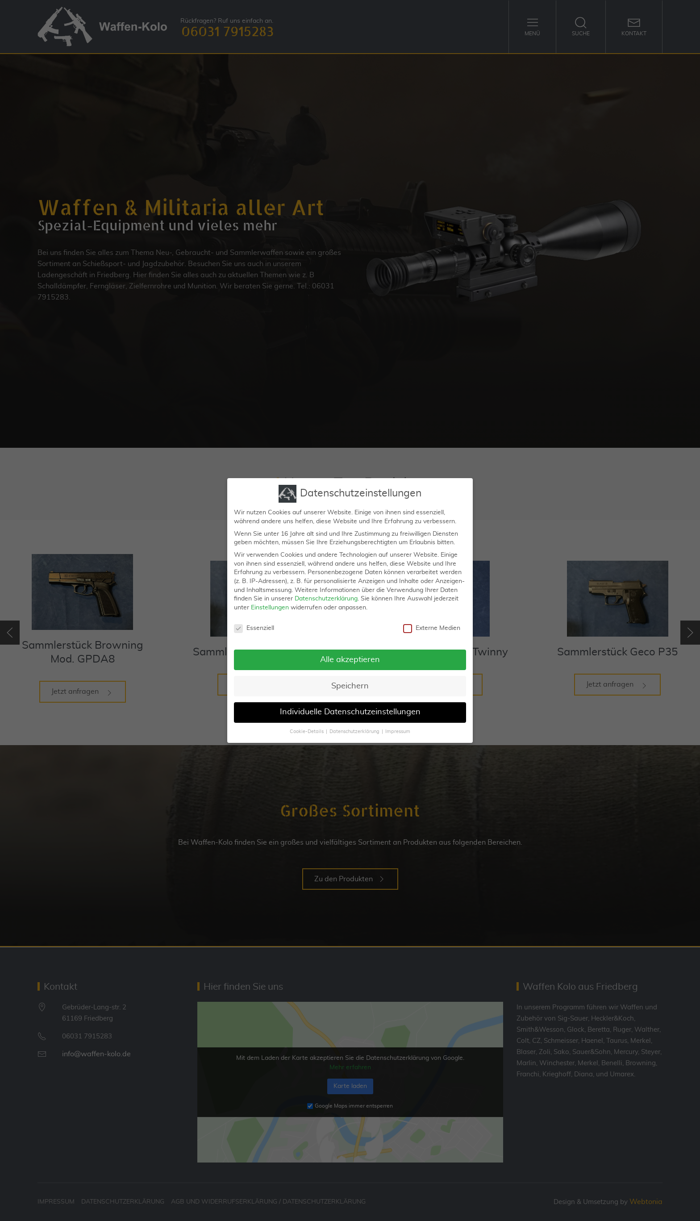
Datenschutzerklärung (326, 596)
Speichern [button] (350, 683)
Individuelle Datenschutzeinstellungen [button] (350, 709)
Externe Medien (431, 625)
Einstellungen (270, 605)
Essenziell (254, 625)
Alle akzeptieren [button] (350, 657)
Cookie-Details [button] (307, 729)
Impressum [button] (397, 729)
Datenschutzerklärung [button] (354, 729)
